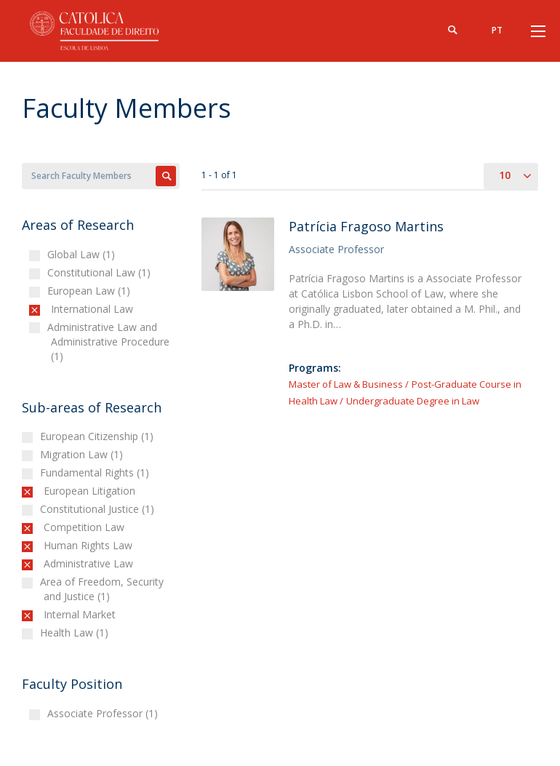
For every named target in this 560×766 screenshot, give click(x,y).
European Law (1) (90, 291)
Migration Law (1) (83, 454)
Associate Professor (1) (104, 713)
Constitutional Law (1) (101, 272)
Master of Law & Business (346, 384)
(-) (54, 309)
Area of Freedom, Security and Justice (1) (104, 589)
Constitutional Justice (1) (99, 509)
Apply (166, 176)
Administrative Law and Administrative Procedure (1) (110, 341)
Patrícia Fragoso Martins (366, 226)
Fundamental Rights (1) (96, 472)
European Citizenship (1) (98, 436)
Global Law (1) (83, 254)
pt (497, 30)
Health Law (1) (76, 632)
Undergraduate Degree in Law (412, 400)
